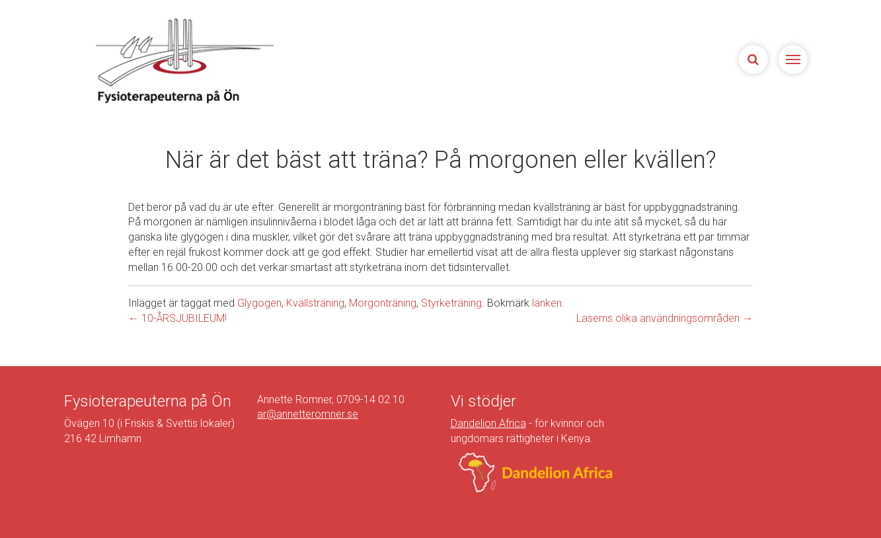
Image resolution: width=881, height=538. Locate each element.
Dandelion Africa (488, 423)
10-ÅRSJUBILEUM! (177, 318)
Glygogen (259, 303)
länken (547, 303)
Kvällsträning (315, 303)
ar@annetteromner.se (307, 414)
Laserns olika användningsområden (664, 318)
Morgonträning (382, 303)
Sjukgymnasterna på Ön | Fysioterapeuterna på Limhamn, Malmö (183, 60)
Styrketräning (451, 303)
